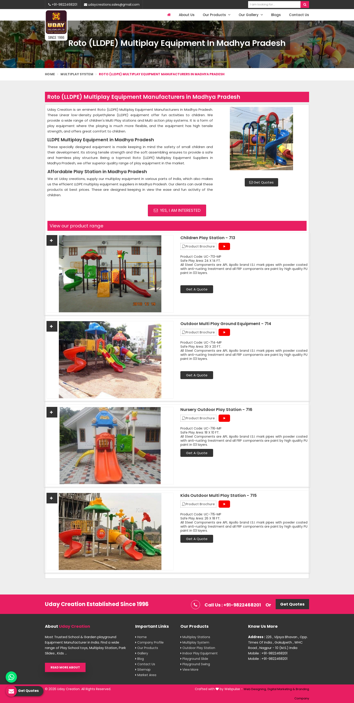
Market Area (145, 675)
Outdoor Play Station (197, 648)
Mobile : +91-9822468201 (268, 653)
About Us (187, 14)
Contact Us (299, 14)
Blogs (276, 14)
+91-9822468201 (62, 4)
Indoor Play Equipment (199, 653)
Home (50, 74)
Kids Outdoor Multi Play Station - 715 (218, 495)
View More (189, 669)
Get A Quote (196, 289)
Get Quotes (261, 182)
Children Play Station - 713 (207, 238)
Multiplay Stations (195, 637)
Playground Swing (195, 664)
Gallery (141, 653)
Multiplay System (77, 74)
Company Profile (149, 642)
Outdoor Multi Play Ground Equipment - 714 (225, 323)
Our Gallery (251, 14)
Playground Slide (194, 658)
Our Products (217, 14)
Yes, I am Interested (177, 210)
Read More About (65, 667)
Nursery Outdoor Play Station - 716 (216, 409)
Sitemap (143, 669)
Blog (139, 658)
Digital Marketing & (281, 689)
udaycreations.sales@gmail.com (112, 4)
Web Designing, (255, 689)
